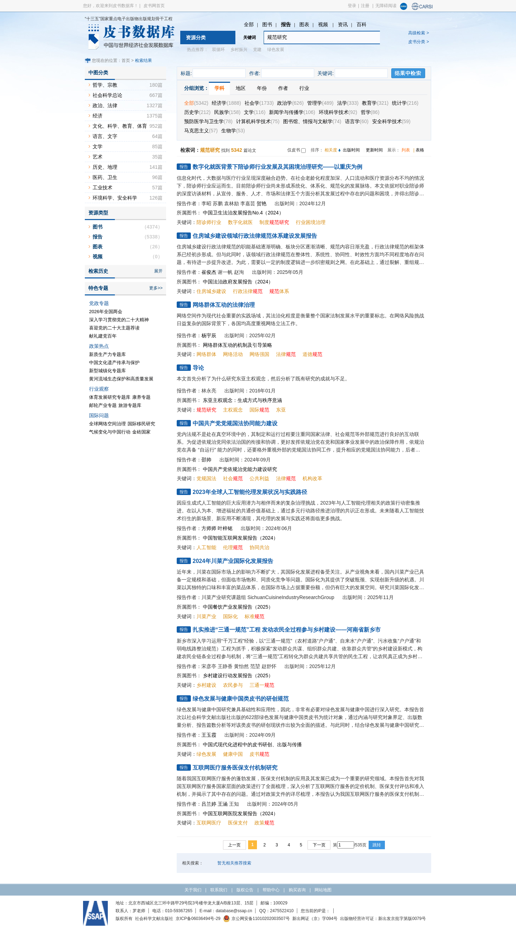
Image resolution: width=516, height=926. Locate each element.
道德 (312, 354)
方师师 (208, 528)
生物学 (233, 130)
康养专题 (141, 397)
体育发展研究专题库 (109, 397)
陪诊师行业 (209, 222)
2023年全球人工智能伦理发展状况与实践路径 (250, 492)
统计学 (405, 103)
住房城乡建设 (211, 291)
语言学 (357, 121)
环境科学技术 (338, 112)
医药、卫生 (105, 177)
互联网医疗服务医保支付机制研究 (235, 768)
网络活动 (233, 354)
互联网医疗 (209, 823)
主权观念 (233, 410)
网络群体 (206, 354)
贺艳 (261, 203)
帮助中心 (271, 889)
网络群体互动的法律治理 (224, 305)
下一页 (319, 844)
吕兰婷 (208, 804)
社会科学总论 (107, 95)
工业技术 (102, 187)
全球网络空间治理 (107, 423)
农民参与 (233, 685)
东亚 (281, 410)
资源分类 (196, 37)
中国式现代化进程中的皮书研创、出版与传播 (252, 744)
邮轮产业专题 (103, 405)
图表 (304, 24)
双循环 (218, 49)
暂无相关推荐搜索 (234, 863)
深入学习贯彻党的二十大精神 (119, 319)
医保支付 (238, 823)
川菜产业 (206, 616)
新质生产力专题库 (107, 354)
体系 (279, 291)
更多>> (156, 288)
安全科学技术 (391, 121)
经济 (97, 116)
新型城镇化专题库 (107, 370)
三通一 (262, 685)
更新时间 (374, 150)
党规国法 (206, 478)
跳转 (377, 844)
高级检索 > (418, 32)
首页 (126, 60)
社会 (233, 478)
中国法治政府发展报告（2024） (238, 281)
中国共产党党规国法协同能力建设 (235, 423)
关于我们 (192, 889)
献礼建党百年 (103, 336)
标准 (254, 616)
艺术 (97, 157)
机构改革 (312, 478)
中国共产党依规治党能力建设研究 (240, 469)
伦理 (233, 547)
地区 (241, 88)
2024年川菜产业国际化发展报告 (233, 561)
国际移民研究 (141, 423)
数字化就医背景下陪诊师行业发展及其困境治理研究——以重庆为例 (277, 167)
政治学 (290, 103)
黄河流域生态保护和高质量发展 (121, 378)
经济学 (226, 103)
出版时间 (351, 150)
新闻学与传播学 (292, 112)
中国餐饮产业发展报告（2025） (238, 607)
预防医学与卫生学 (208, 121)
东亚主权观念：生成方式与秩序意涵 (242, 400)
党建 (257, 49)
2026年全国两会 (105, 311)
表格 (420, 150)
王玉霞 (208, 735)
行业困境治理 (311, 222)
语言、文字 (105, 136)
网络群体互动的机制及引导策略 (237, 345)
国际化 (230, 616)
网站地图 (323, 889)
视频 (323, 24)
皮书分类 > (418, 41)
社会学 (259, 103)
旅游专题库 (129, 405)
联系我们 (218, 889)
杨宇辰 (208, 335)
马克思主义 (201, 130)
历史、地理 (105, 167)
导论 (198, 368)
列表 (405, 150)
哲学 (370, 112)
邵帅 (206, 459)
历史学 (197, 112)
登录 (352, 5)
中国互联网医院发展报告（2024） (240, 813)
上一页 (234, 844)
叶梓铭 (225, 528)
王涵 (223, 804)
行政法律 (248, 291)
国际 (259, 410)
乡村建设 (206, 685)
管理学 (320, 103)
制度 (274, 222)
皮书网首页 (154, 5)
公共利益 (259, 478)
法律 (286, 354)
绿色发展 (275, 49)
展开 (158, 271)
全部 (249, 24)
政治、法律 (105, 105)
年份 (262, 88)
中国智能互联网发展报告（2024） (240, 538)
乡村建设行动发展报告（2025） (238, 675)
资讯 (343, 24)
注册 (365, 5)
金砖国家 (141, 432)
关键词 (249, 37)
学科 (219, 88)
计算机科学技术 (258, 121)
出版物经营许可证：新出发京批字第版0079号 (383, 918)
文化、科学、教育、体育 (120, 126)
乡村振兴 (238, 49)
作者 (283, 88)
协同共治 (259, 547)
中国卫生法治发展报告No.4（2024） (243, 212)
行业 (304, 88)
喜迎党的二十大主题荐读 (114, 327)
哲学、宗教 (105, 85)
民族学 (227, 112)
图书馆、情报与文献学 (312, 121)
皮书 (259, 754)
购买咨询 (297, 889)
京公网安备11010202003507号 (256, 918)
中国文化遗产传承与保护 (114, 362)
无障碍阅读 (386, 5)
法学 (348, 103)
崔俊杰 (208, 272)
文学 (254, 112)
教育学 (375, 103)
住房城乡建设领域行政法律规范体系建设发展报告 (255, 236)
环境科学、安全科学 (115, 198)
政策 (264, 823)
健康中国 (233, 754)
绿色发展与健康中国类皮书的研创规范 (241, 699)
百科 (362, 24)
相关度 (330, 150)
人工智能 (206, 547)
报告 (286, 24)
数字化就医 (240, 222)
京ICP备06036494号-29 (198, 918)
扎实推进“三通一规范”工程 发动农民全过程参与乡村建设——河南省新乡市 (287, 630)
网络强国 (259, 354)
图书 (267, 24)
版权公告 (244, 889)
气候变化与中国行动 (109, 432)
